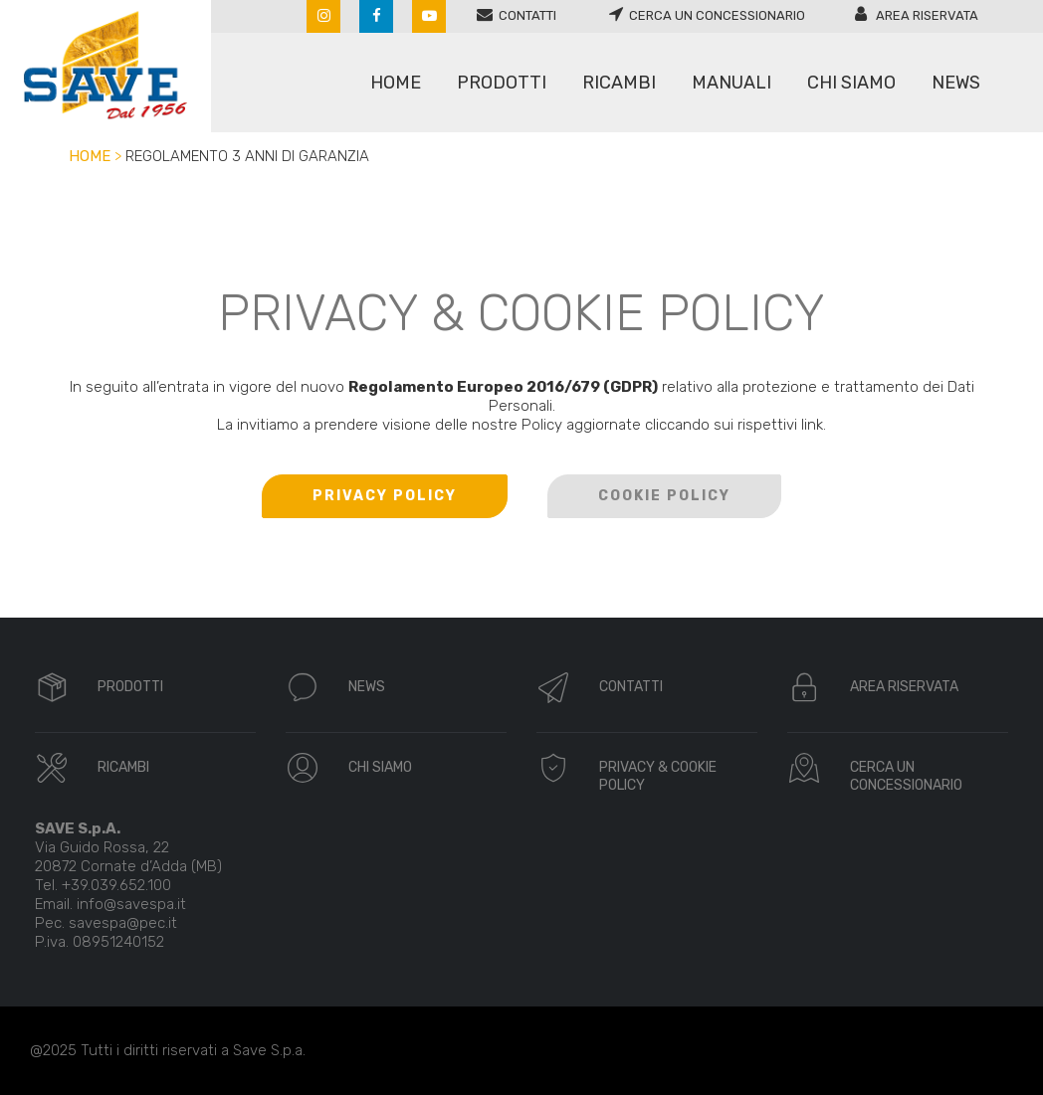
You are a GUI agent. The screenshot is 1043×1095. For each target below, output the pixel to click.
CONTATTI (631, 686)
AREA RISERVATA (904, 686)
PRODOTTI (130, 686)
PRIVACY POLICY (385, 495)
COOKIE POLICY (664, 495)
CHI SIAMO (380, 767)
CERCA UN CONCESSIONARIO (906, 776)
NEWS (366, 686)
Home (89, 156)
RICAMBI (123, 767)
